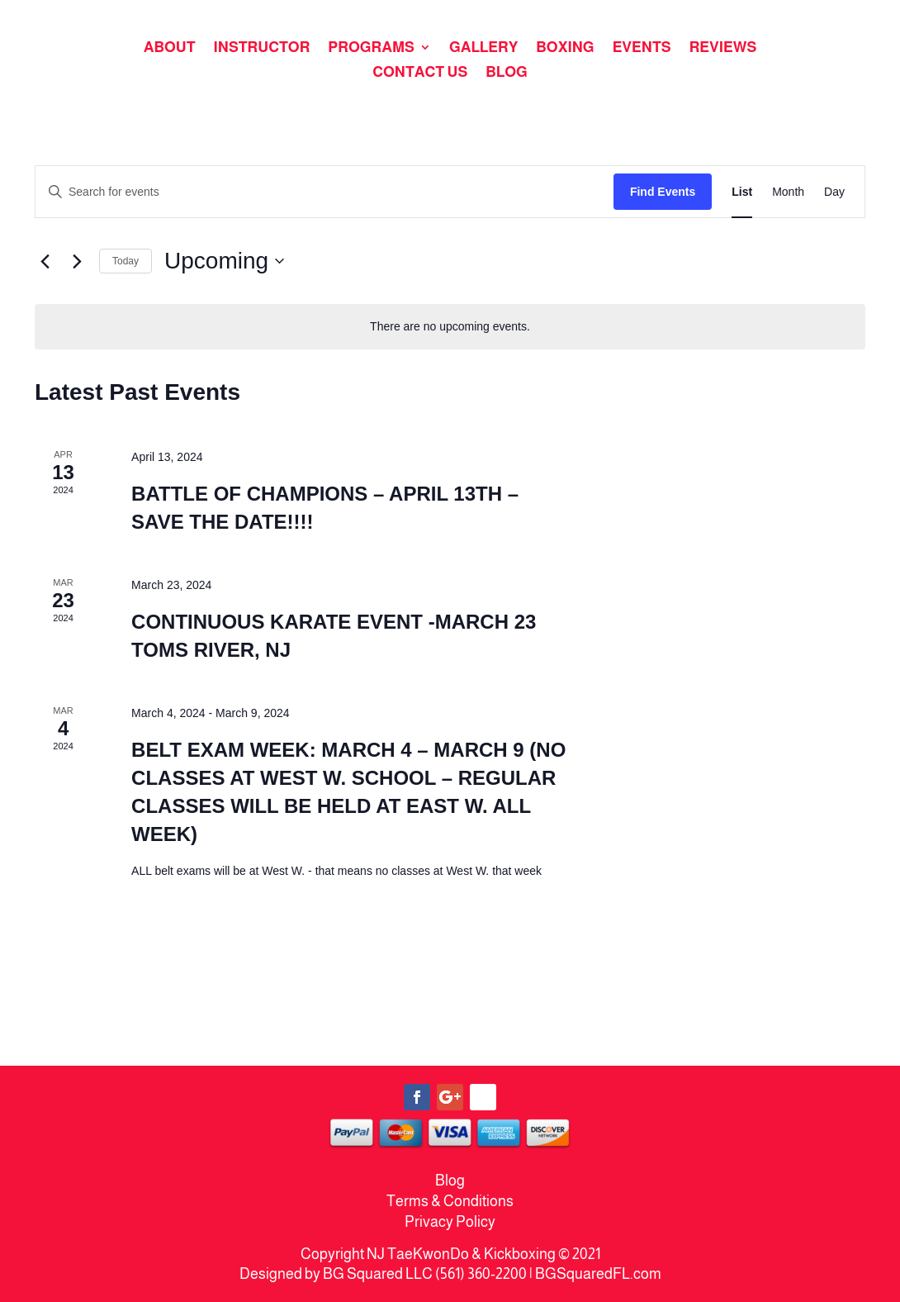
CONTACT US (419, 73)
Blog (450, 1180)
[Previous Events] (44, 261)
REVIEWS (723, 48)
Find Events (662, 191)
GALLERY (483, 48)
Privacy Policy (450, 1222)
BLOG (507, 73)
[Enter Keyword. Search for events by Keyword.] (324, 192)
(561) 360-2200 (481, 1274)
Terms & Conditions (450, 1201)
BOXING (565, 48)
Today (125, 261)
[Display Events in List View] (742, 192)
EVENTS (642, 48)
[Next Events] (77, 261)
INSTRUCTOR (262, 48)
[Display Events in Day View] (834, 192)
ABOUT (170, 48)
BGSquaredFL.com (598, 1274)
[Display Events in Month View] (788, 192)
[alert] (450, 326)
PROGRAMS (371, 48)
